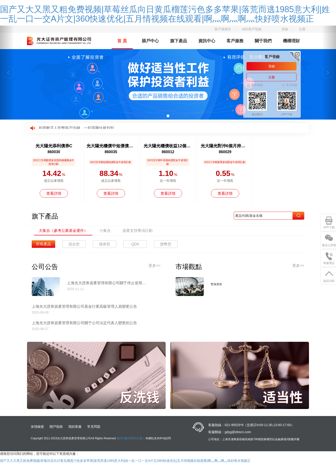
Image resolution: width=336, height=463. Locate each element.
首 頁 (122, 41)
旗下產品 (178, 41)
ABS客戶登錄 (252, 29)
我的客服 (75, 426)
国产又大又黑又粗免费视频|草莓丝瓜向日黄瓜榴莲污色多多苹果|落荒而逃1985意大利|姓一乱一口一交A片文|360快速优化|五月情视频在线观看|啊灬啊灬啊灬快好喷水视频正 (165, 13)
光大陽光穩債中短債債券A (110, 146)
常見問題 (93, 426)
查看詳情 (53, 193)
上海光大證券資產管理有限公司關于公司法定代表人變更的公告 (84, 323)
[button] (7, 73)
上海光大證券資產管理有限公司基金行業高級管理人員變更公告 (84, 306)
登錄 (284, 29)
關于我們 (263, 41)
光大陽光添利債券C (53, 146)
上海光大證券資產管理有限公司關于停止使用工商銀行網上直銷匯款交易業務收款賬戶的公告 (108, 283)
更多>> (154, 266)
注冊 (302, 29)
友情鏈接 (37, 426)
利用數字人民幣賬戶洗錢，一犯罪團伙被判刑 (76, 128)
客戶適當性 (223, 29)
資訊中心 (206, 41)
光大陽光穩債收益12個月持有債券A (168, 146)
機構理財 (291, 41)
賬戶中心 (150, 41)
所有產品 (43, 244)
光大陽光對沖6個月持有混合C (225, 146)
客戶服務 (235, 41)
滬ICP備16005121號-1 (131, 438)
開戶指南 (56, 426)
